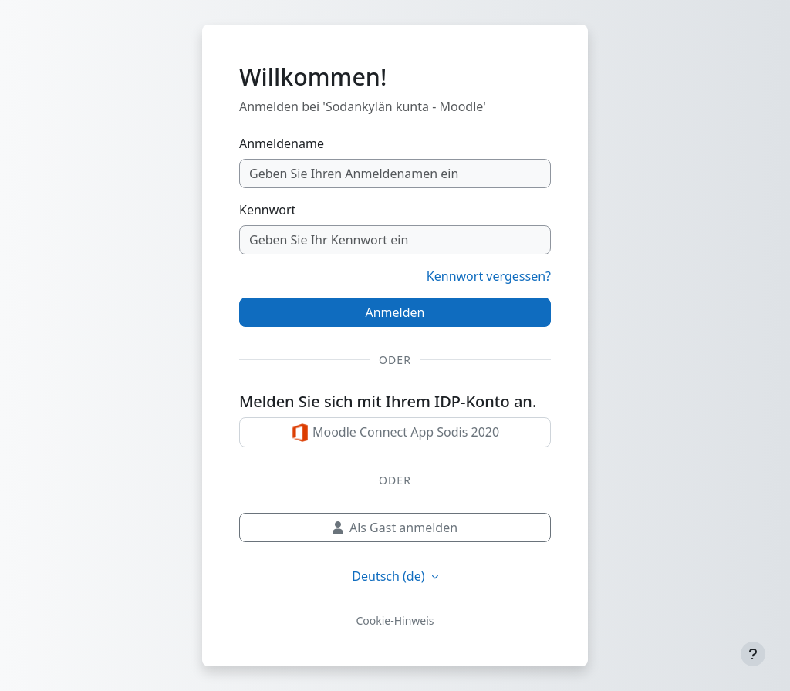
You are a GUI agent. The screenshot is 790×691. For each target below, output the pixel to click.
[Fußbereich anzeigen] (753, 654)
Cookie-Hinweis (395, 620)
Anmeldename (281, 143)
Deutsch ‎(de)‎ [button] (389, 576)
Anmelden (395, 312)
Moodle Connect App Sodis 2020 (395, 433)
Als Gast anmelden (395, 527)
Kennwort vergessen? (489, 276)
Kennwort (267, 209)
